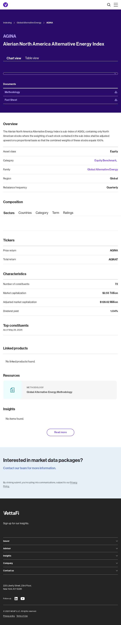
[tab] (13, 58)
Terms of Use (22, 616)
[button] (115, 4)
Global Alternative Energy (102, 169)
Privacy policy (9, 616)
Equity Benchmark (105, 160)
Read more (60, 432)
